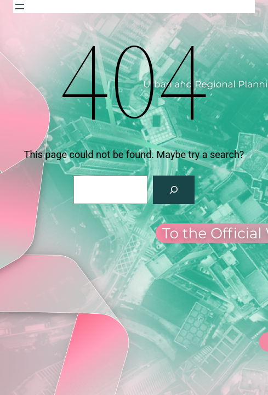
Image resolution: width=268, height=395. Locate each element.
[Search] (174, 190)
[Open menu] (19, 6)
